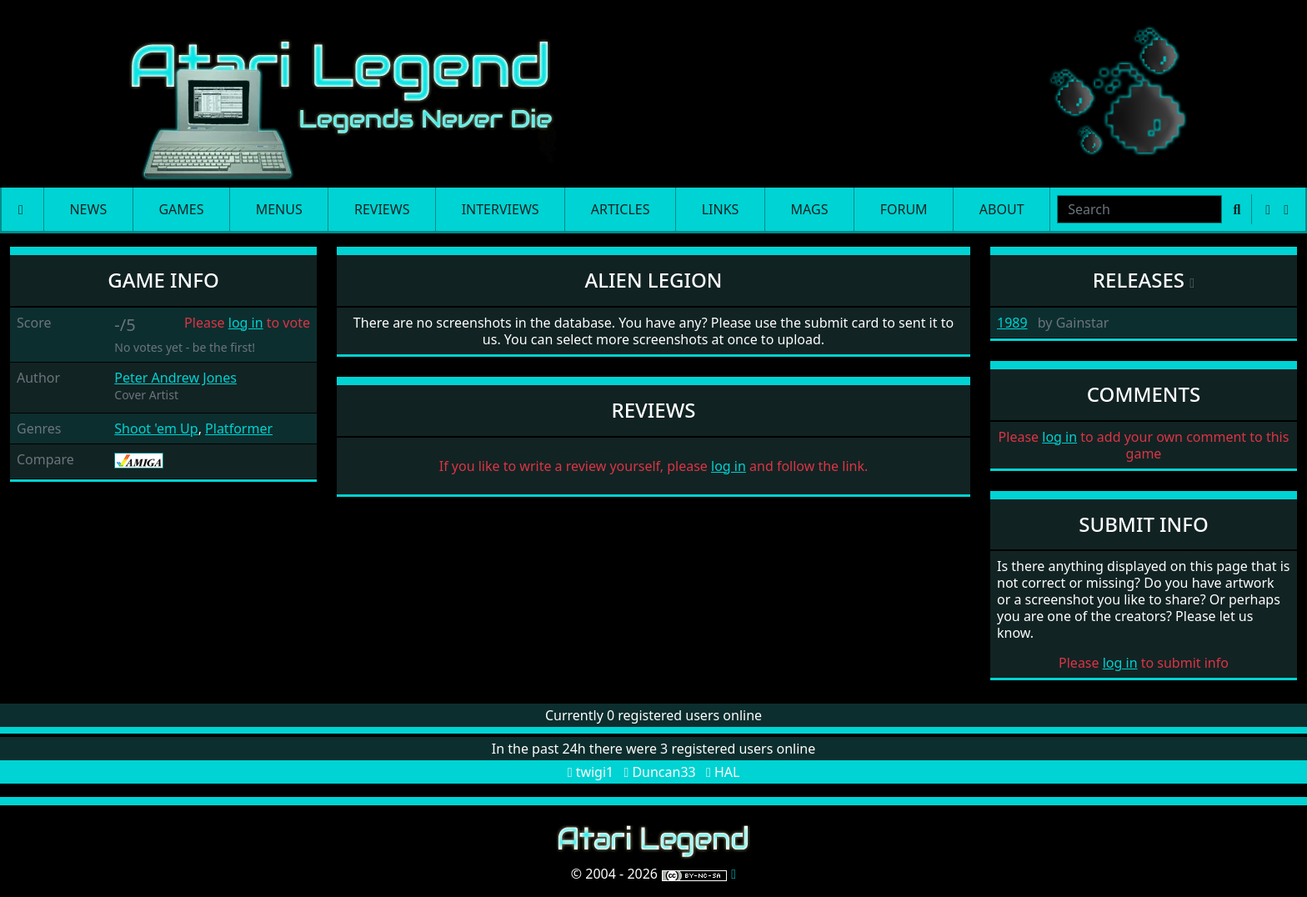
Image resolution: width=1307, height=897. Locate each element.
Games (180, 209)
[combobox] (1139, 209)
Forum (904, 209)
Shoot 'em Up (156, 428)
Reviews (381, 209)
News (88, 209)
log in (245, 322)
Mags (810, 209)
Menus (279, 209)
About (1001, 209)
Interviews (500, 209)
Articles (620, 209)
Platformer (239, 428)
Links (720, 209)
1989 (1012, 322)
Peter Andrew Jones (175, 377)
